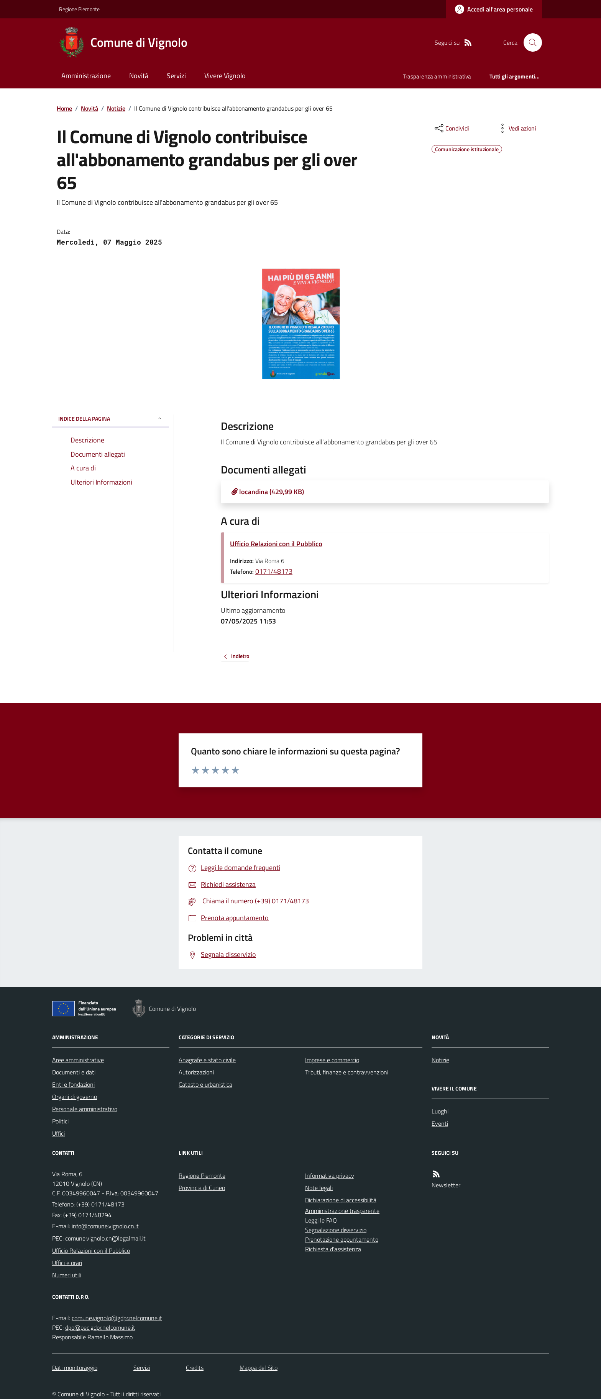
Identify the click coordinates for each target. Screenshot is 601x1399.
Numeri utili (66, 1275)
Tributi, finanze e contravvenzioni (346, 1072)
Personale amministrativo (84, 1108)
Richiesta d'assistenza (333, 1249)
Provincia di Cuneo (202, 1187)
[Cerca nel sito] (529, 42)
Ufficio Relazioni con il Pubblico (276, 544)
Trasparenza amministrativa (437, 76)
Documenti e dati (73, 1072)
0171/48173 (273, 571)
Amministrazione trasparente (342, 1210)
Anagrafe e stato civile (207, 1059)
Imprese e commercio (332, 1059)
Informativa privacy (329, 1175)
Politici (60, 1121)
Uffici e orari (67, 1262)
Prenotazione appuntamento (341, 1239)
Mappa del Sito (259, 1367)
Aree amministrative (78, 1059)
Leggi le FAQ (321, 1220)
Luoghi (440, 1111)
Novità (138, 75)
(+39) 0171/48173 (100, 1204)
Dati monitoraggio (74, 1367)
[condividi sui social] (451, 128)
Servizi (176, 75)
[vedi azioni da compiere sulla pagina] (516, 128)
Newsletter (446, 1185)
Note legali (319, 1187)
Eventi (440, 1123)
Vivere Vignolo (225, 75)
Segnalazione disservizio (335, 1229)
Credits (195, 1367)
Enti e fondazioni (73, 1084)
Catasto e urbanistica (205, 1084)
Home (64, 108)
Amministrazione (86, 75)
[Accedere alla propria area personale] (494, 9)
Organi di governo (74, 1096)
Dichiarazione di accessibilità (340, 1200)
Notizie (116, 108)
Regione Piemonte (79, 9)
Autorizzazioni (196, 1072)
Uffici (58, 1133)
